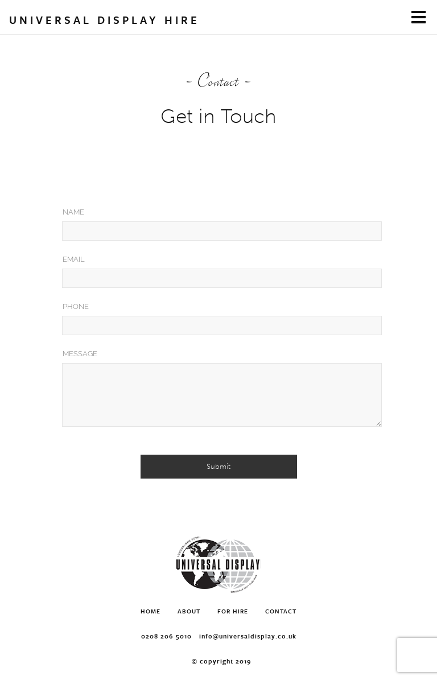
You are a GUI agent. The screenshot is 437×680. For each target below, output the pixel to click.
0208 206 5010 (166, 636)
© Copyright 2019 (222, 661)
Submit (218, 466)
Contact (280, 611)
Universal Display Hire (104, 19)
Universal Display (218, 564)
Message (80, 353)
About (189, 611)
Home (150, 611)
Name (73, 212)
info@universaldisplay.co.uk (247, 636)
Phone (76, 306)
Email (74, 259)
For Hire (232, 611)
